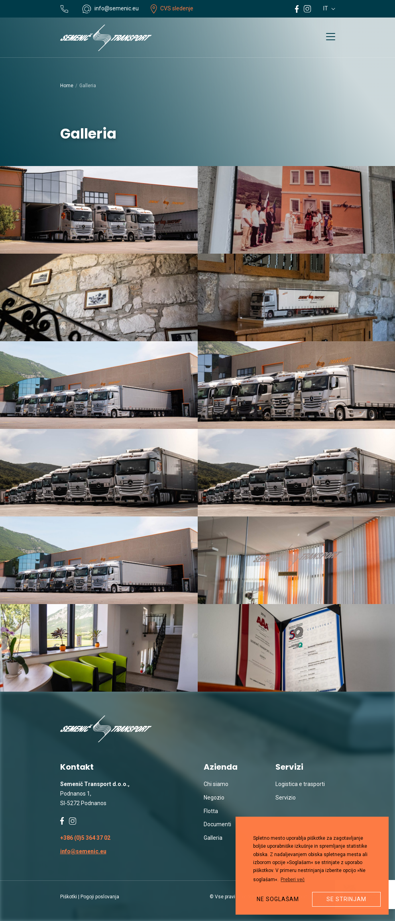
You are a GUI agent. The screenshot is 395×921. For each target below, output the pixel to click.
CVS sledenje (172, 8)
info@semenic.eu (83, 851)
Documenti (217, 824)
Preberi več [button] (293, 879)
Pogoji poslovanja (100, 896)
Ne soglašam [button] (278, 899)
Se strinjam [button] (346, 899)
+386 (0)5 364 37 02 (85, 838)
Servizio (285, 797)
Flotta (211, 811)
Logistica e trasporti (300, 784)
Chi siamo (216, 784)
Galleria (213, 838)
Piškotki (68, 896)
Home (66, 85)
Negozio (214, 797)
